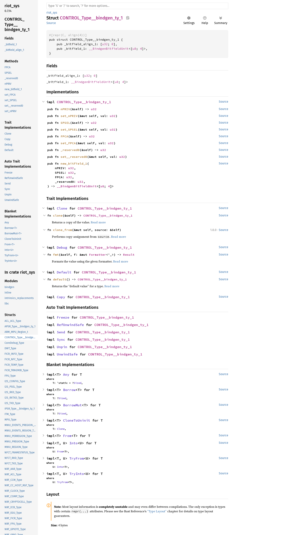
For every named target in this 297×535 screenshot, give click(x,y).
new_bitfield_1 (74, 163)
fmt (56, 254)
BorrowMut (72, 405)
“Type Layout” (156, 511)
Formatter (97, 254)
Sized (77, 383)
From (67, 436)
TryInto (76, 474)
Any (66, 374)
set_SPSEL (69, 129)
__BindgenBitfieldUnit (109, 48)
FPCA (64, 136)
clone (58, 215)
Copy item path (128, 18)
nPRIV (65, 109)
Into (73, 443)
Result (128, 254)
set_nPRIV (69, 116)
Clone (62, 208)
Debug (62, 247)
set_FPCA (68, 143)
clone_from (62, 230)
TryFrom (76, 458)
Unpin (62, 347)
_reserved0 (70, 150)
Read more (98, 222)
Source (51, 23)
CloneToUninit (76, 420)
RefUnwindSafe (70, 325)
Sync (61, 339)
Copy (61, 297)
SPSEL (65, 123)
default (59, 279)
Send (61, 332)
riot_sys (51, 12)
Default (64, 272)
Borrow (69, 390)
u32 (105, 44)
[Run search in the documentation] (137, 6)
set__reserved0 (74, 157)
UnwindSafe (67, 354)
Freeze (63, 317)
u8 (134, 48)
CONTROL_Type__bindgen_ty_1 (84, 102)
